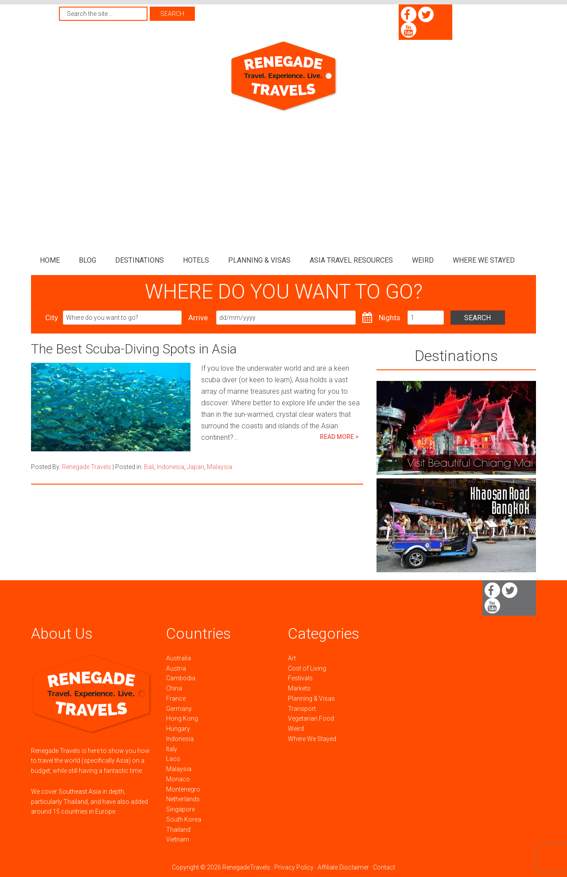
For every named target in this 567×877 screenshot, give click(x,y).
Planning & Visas (311, 698)
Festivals (300, 678)
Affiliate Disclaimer (343, 867)
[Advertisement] (283, 179)
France (176, 698)
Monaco (178, 779)
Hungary (178, 728)
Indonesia (170, 466)
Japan (195, 466)
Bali (149, 466)
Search (486, 318)
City (51, 317)
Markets (299, 688)
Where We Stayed (312, 738)
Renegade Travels (283, 76)
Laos (173, 758)
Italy (171, 749)
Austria (176, 668)
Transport (302, 708)
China (174, 688)
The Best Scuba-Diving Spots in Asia (134, 349)
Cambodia (180, 678)
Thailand (178, 829)
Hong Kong (182, 718)
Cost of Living (307, 668)
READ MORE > (339, 436)
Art (292, 658)
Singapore (180, 809)
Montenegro (183, 789)
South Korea (183, 819)
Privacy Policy (294, 867)
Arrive (198, 317)
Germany (179, 708)
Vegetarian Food (311, 718)
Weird (296, 728)
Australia (178, 658)
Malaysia (219, 466)
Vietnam (177, 839)
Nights (389, 317)
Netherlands (183, 799)
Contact (384, 867)
